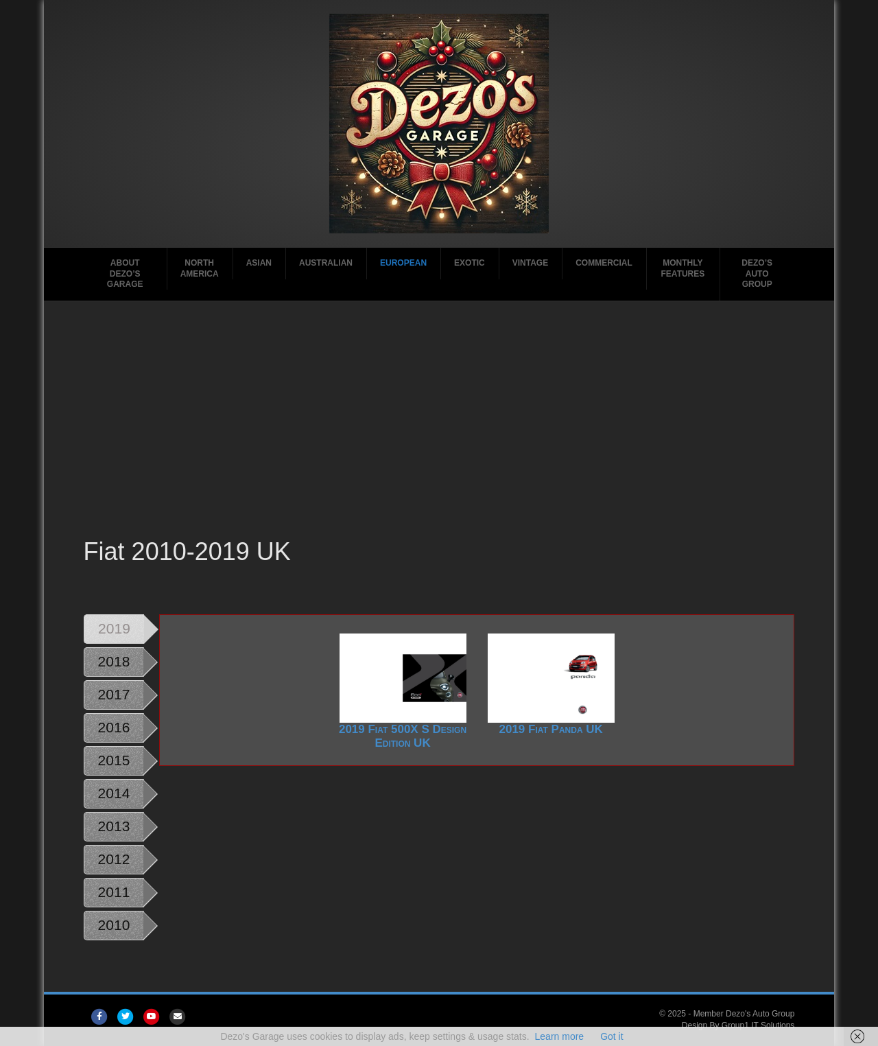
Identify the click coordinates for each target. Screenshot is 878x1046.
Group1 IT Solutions (758, 1025)
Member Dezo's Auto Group (744, 1014)
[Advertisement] (439, 432)
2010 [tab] (114, 925)
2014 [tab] (114, 793)
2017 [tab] (114, 694)
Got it (611, 1036)
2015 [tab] (114, 760)
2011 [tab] (114, 892)
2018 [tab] (114, 661)
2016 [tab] (114, 727)
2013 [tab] (114, 826)
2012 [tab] (114, 859)
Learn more (559, 1036)
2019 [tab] (114, 628)
